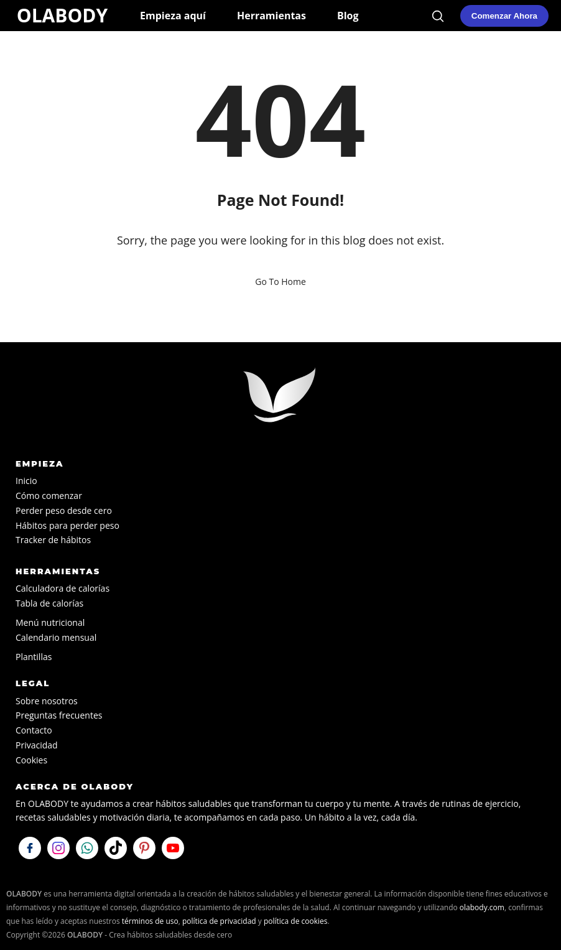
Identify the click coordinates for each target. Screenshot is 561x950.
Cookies (31, 760)
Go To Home (280, 281)
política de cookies (296, 921)
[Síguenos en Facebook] (30, 848)
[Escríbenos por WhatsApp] (87, 848)
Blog (348, 15)
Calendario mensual (56, 637)
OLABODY (62, 15)
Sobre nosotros (47, 701)
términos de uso (150, 921)
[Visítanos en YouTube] (173, 848)
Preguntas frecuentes (59, 715)
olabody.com (482, 907)
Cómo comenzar (49, 495)
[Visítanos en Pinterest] (144, 848)
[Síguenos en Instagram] (58, 848)
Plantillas (34, 657)
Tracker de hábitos (53, 540)
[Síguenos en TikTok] (115, 848)
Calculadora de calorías (62, 588)
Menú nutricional (50, 622)
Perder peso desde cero (64, 510)
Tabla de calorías (49, 603)
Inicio (26, 481)
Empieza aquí (173, 15)
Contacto (34, 730)
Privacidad (37, 745)
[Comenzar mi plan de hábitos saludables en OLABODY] (504, 16)
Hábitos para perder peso (67, 525)
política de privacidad (219, 921)
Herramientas (271, 15)
